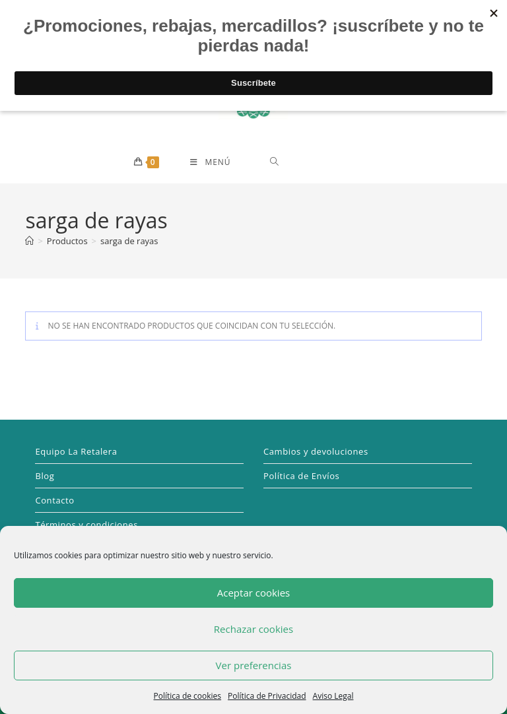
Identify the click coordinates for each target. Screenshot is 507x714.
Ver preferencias (254, 665)
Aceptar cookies (253, 592)
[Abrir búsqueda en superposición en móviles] (321, 161)
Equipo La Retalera (76, 451)
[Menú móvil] (210, 162)
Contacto (54, 500)
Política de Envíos (301, 476)
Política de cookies (188, 695)
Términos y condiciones (86, 525)
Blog (44, 476)
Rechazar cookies (253, 628)
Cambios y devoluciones (315, 451)
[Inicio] (29, 241)
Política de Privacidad (267, 695)
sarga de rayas (129, 241)
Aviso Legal (333, 695)
